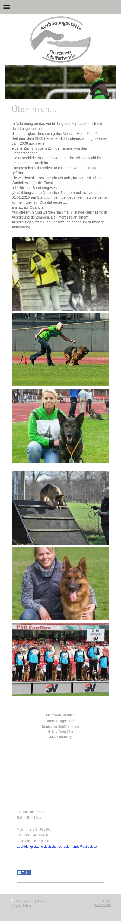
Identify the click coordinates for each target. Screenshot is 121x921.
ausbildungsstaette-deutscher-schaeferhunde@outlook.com (58, 847)
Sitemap (42, 901)
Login (107, 901)
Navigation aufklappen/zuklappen (60, 7)
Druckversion (22, 901)
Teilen (24, 873)
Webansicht (102, 905)
